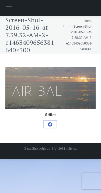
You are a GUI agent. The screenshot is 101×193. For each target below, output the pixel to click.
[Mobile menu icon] (8, 8)
